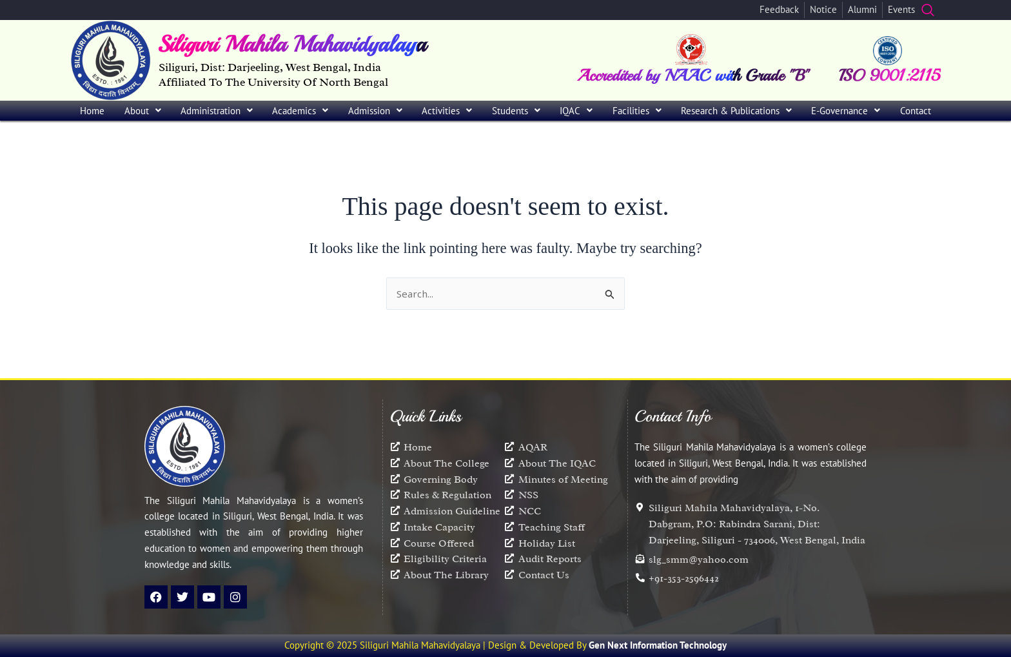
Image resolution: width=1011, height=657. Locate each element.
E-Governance (845, 111)
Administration (217, 111)
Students (516, 111)
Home (92, 111)
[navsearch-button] (927, 9)
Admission (375, 111)
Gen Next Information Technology (658, 645)
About (142, 111)
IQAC (576, 111)
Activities (447, 111)
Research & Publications (736, 111)
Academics (300, 111)
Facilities (637, 111)
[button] (142, 111)
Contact (915, 111)
